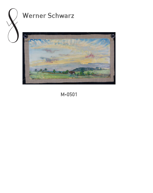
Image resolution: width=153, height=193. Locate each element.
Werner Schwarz (48, 15)
